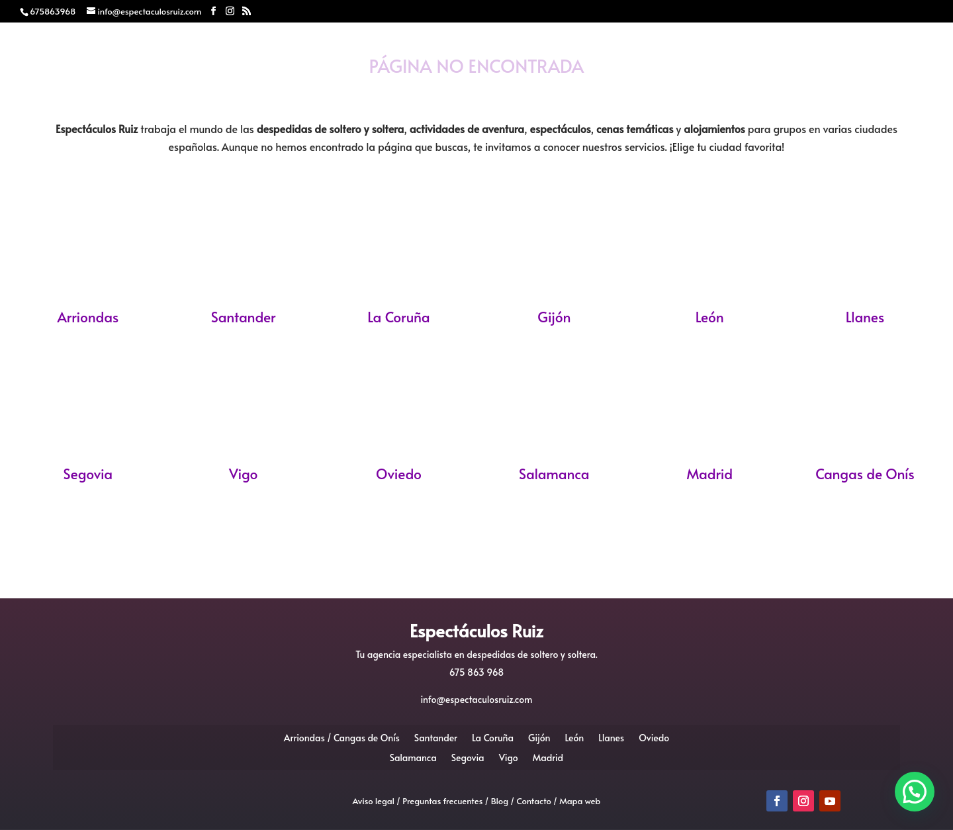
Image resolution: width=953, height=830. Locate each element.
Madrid (709, 473)
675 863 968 (476, 672)
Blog (681, 87)
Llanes (865, 316)
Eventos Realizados (587, 87)
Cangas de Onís (865, 473)
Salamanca (554, 473)
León (710, 316)
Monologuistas (458, 87)
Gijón (553, 316)
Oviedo (399, 473)
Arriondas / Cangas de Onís (342, 737)
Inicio (198, 87)
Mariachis (360, 87)
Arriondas (87, 316)
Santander (243, 316)
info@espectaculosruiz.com (477, 699)
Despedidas (271, 87)
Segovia (88, 473)
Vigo (243, 473)
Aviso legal (373, 801)
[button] (914, 791)
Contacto (742, 87)
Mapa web (579, 801)
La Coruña (398, 316)
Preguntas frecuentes (442, 801)
